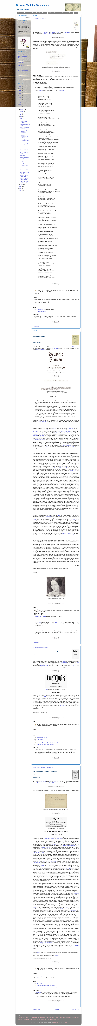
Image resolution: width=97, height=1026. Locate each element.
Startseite (56, 1009)
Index (76, 12)
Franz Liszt (59, 838)
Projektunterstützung (22, 76)
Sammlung (64, 12)
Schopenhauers (50, 497)
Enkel (47, 472)
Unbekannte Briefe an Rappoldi (40, 647)
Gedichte (44, 12)
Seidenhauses (66, 431)
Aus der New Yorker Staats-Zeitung (24, 182)
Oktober (22, 111)
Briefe (24, 1017)
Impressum (20, 79)
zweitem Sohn (73, 470)
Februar (22, 120)
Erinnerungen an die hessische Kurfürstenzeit (24, 147)
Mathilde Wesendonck (56, 32)
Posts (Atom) (40, 1011)
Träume (35, 519)
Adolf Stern (62, 908)
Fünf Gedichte (48, 516)
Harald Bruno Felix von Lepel (43, 741)
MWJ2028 (72, 1017)
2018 (20, 99)
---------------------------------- (23, 68)
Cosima (74, 534)
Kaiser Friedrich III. (46, 847)
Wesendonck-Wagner (22, 54)
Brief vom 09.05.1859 (48, 33)
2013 (20, 107)
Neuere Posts (36, 1009)
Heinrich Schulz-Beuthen (48, 838)
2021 (20, 93)
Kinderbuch (67, 1017)
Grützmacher (63, 705)
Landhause (35, 435)
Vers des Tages (21, 59)
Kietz (67, 907)
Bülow (45, 696)
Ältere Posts (75, 1009)
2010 (20, 190)
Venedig (58, 515)
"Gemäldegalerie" (36, 862)
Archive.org (39, 731)
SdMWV (30, 1019)
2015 (20, 104)
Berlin (70, 434)
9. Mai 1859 (41, 90)
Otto (33, 12)
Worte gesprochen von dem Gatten (24, 176)
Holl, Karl (39, 622)
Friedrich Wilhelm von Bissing (68, 845)
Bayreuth (65, 534)
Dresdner (72, 665)
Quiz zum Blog (21, 60)
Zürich (65, 432)
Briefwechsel (57, 12)
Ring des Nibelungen (66, 445)
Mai (21, 114)
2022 (20, 92)
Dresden (36, 434)
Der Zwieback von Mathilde (39, 18)
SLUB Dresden (40, 977)
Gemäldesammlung (50, 1017)
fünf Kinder (56, 432)
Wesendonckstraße (55, 1019)
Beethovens (76, 893)
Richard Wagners (42, 421)
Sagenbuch (20, 1019)
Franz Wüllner (36, 923)
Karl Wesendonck (52, 861)
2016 (20, 102)
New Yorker (60, 431)
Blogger (65, 1022)
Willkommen (27, 12)
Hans (68, 524)
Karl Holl (56, 348)
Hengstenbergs (56, 955)
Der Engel (58, 520)
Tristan (47, 446)
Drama (27, 1017)
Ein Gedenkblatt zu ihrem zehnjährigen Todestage (24, 143)
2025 (20, 86)
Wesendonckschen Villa (70, 850)
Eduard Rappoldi (44, 665)
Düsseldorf (58, 429)
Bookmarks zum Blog (22, 67)
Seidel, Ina (57, 622)
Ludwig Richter (73, 910)
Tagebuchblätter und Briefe (45, 942)
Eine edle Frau (23, 155)
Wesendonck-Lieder (44, 1019)
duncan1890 (55, 1022)
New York (76, 1017)
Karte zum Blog (21, 62)
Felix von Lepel (45, 666)
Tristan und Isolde (61, 90)
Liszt (42, 696)
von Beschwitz (55, 844)
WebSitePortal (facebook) (23, 70)
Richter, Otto (38, 992)
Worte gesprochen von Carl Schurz (24, 173)
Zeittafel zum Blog (21, 63)
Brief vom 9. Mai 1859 (41, 311)
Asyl (71, 504)
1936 (64, 661)
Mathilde (38, 12)
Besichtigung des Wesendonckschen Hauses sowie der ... (24, 164)
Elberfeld (71, 428)
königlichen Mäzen (66, 533)
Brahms (62, 891)
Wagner (70, 12)
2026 (20, 84)
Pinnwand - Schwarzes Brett (23, 75)
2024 (20, 88)
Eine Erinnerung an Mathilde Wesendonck (46, 744)
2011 (20, 188)
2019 (20, 97)
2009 (20, 192)
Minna (77, 474)
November (22, 109)
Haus (56, 490)
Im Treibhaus (74, 519)
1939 (73, 346)
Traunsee (42, 435)
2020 (20, 95)
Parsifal (72, 446)
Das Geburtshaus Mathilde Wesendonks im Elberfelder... (24, 136)
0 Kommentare (36, 326)
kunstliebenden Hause (62, 707)
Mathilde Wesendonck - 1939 (40, 333)
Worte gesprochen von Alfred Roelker (24, 179)
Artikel (47, 689)
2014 (20, 106)
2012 (20, 186)
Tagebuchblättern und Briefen (61, 467)
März (21, 118)
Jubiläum (62, 1017)
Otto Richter (43, 781)
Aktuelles (20, 12)
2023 (20, 90)
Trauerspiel (35, 1019)
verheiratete (47, 429)
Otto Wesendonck (45, 864)
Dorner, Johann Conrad (40, 616)
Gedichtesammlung (41, 1017)
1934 (54, 781)
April (21, 116)
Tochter (54, 428)
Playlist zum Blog (21, 65)
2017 (20, 100)
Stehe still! (50, 518)
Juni (21, 112)
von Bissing (38, 952)
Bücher (50, 12)
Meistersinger (59, 462)
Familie (34, 1017)
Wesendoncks (64, 662)
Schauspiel (25, 1019)
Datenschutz (20, 78)
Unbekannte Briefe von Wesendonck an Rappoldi (47, 742)
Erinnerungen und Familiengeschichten (24, 140)
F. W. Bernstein (45, 32)
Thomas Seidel (21, 71)
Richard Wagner (66, 32)
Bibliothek (20, 1017)
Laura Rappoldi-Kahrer (42, 737)
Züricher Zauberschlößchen (40, 852)
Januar (21, 184)
